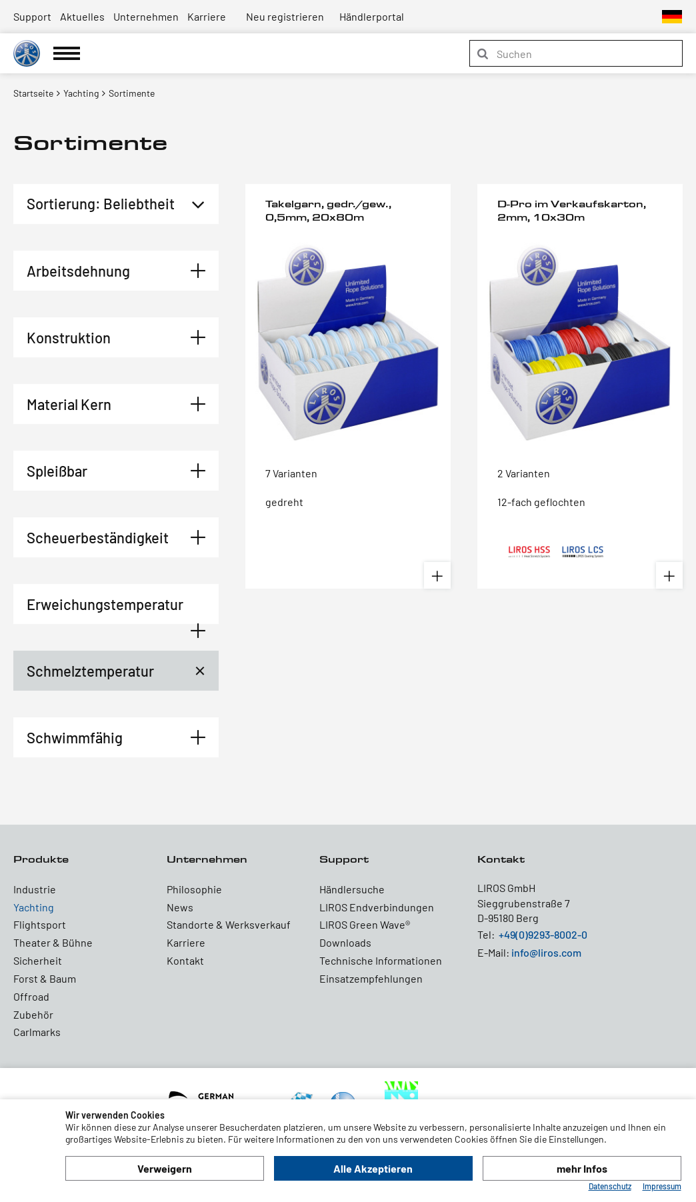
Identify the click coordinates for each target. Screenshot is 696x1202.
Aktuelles (82, 16)
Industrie (34, 889)
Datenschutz (610, 1186)
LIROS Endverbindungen (376, 907)
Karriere (206, 16)
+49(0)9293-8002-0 (543, 934)
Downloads (345, 942)
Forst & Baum (44, 978)
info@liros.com (546, 952)
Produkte (41, 859)
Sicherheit (37, 960)
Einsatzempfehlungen (371, 978)
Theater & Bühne (53, 942)
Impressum (662, 1186)
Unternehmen (146, 16)
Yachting (33, 907)
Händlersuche (352, 889)
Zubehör (33, 1014)
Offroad (31, 996)
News (180, 907)
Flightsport (39, 924)
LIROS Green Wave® (364, 924)
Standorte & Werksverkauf (229, 924)
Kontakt (185, 960)
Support (32, 16)
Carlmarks (37, 1031)
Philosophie (194, 889)
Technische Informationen (380, 960)
